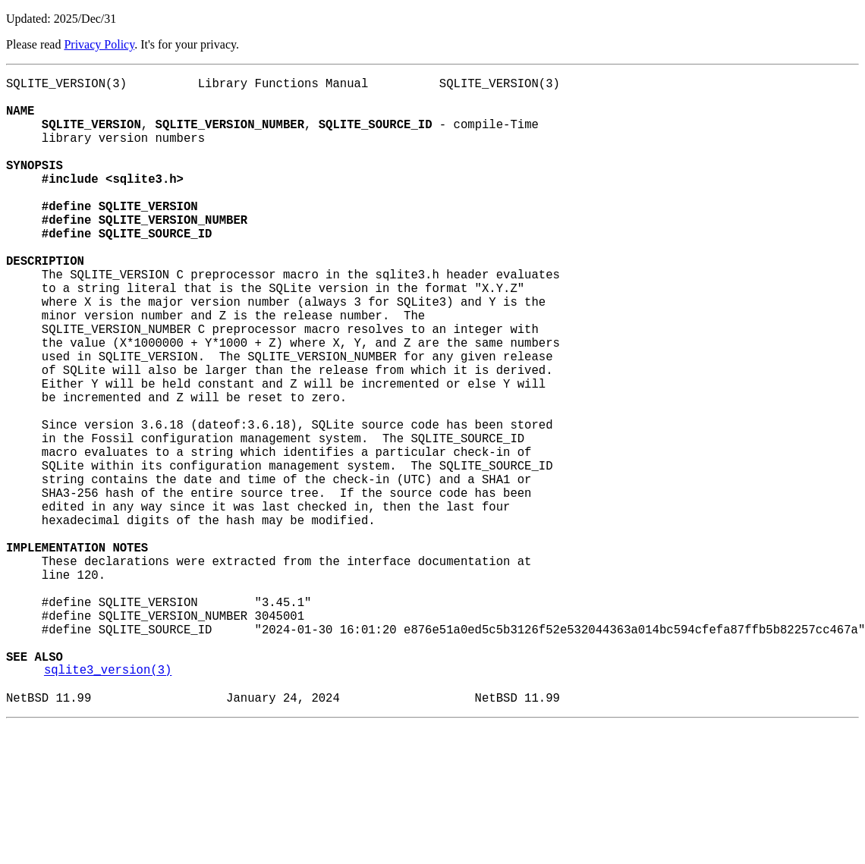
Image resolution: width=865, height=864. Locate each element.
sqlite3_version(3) (107, 803)
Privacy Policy (99, 44)
